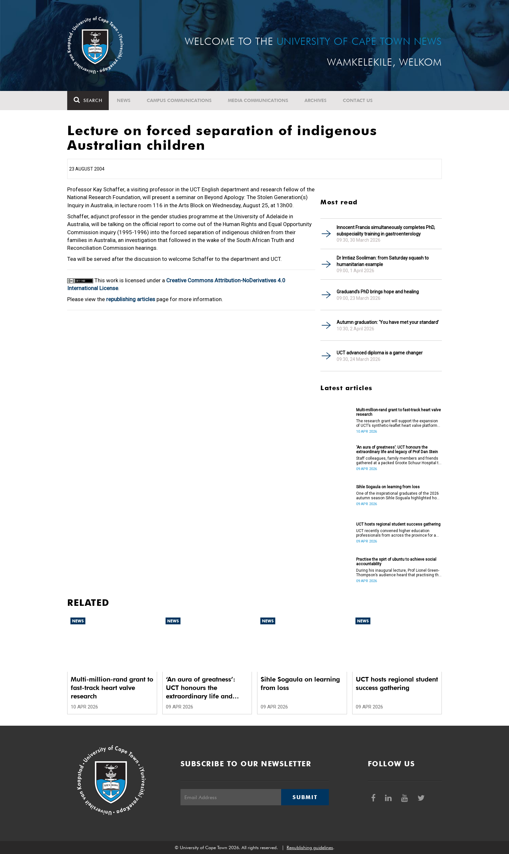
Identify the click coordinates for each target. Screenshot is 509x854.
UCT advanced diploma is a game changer (380, 352)
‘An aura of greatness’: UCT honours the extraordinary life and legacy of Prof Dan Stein (397, 449)
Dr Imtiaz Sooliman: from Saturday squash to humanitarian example (383, 261)
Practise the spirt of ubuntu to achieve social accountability (396, 561)
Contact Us (358, 100)
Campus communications (179, 100)
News (123, 100)
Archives (315, 100)
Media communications (258, 100)
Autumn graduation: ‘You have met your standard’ (388, 322)
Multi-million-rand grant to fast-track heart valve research (398, 412)
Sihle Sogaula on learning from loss (388, 487)
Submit (304, 797)
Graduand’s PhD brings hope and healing (378, 291)
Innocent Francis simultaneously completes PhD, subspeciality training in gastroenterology (386, 230)
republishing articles (130, 299)
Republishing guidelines (310, 847)
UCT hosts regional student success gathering (398, 524)
